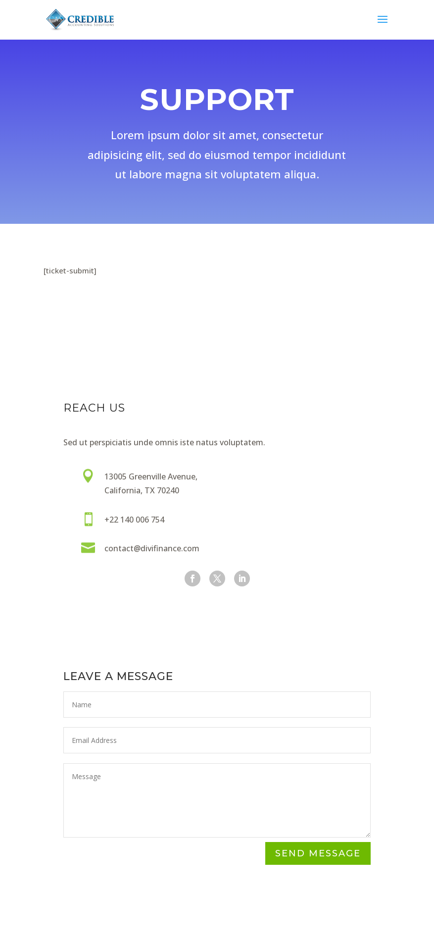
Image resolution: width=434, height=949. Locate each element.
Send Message (318, 853)
